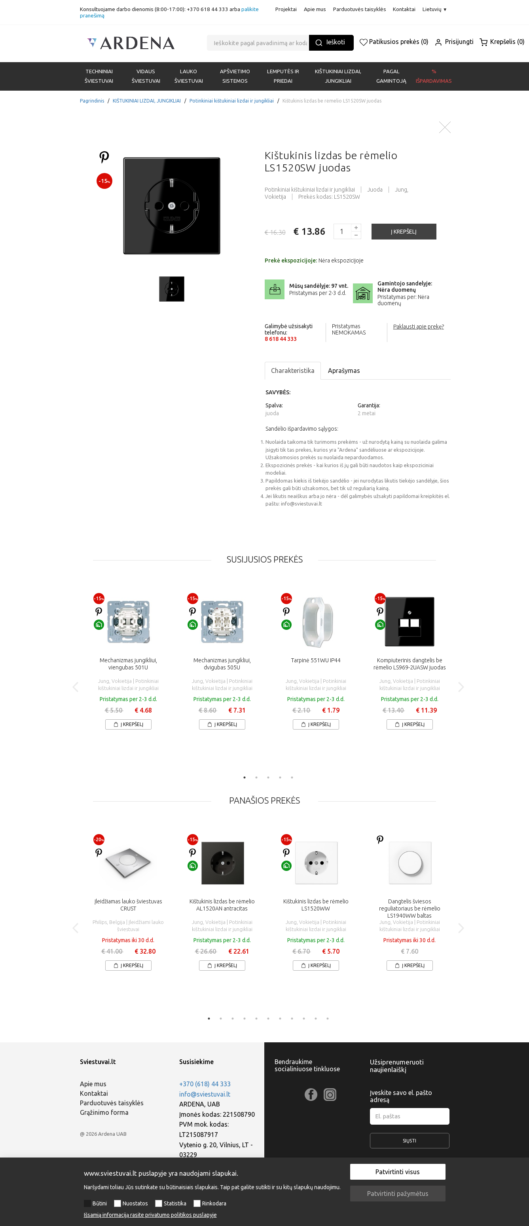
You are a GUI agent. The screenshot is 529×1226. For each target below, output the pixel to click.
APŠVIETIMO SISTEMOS (235, 76)
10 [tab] (316, 1019)
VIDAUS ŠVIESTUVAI (146, 76)
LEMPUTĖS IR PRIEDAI (283, 76)
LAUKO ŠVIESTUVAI (188, 76)
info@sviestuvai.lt (204, 1094)
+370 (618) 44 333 (205, 1083)
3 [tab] (268, 777)
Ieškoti (330, 42)
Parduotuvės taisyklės (359, 9)
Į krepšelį (128, 724)
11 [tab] (328, 1019)
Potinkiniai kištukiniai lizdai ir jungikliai (232, 100)
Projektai (286, 9)
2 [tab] (256, 777)
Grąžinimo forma (104, 1112)
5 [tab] (292, 777)
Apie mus (315, 9)
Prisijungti (454, 41)
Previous (76, 687)
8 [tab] (292, 1019)
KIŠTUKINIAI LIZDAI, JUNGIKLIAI (338, 76)
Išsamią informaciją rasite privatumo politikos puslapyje (150, 1215)
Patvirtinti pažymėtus (398, 1193)
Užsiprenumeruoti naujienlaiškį (397, 1065)
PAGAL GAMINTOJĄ (391, 76)
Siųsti (409, 1143)
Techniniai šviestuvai (99, 76)
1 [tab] (244, 777)
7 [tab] (280, 1019)
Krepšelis (502, 41)
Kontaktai (404, 9)
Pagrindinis (92, 100)
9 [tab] (304, 1019)
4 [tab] (280, 777)
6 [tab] (268, 1019)
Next (461, 687)
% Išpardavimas (434, 76)
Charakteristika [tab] (293, 370)
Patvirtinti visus (397, 1171)
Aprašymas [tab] (344, 370)
